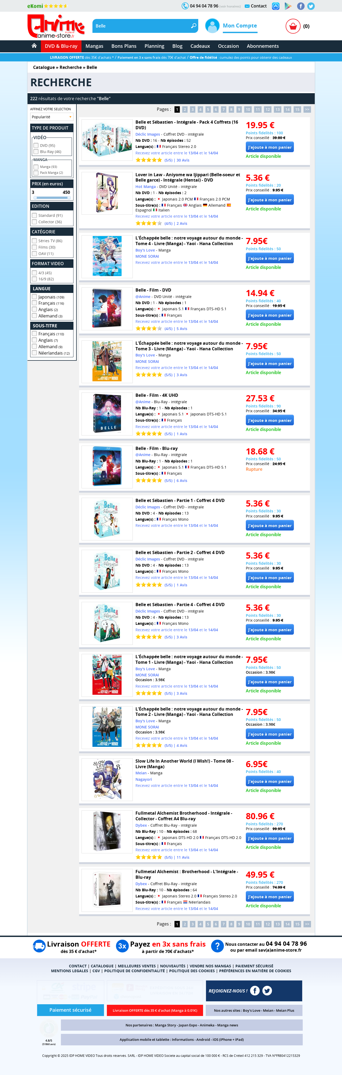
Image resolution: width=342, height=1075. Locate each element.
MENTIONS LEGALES (69, 970)
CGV (96, 970)
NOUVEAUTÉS (172, 965)
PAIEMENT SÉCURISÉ (254, 965)
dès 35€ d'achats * (82, 57)
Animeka (207, 1025)
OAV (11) (45, 253)
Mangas (94, 46)
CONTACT (78, 965)
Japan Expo (188, 1025)
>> (307, 109)
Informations (183, 1039)
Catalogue (44, 67)
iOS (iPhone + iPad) (228, 1039)
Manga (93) (48, 166)
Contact (259, 6)
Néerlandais (54, 353)
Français (51, 303)
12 (268, 109)
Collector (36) (50, 221)
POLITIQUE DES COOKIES (192, 970)
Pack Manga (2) (51, 172)
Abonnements (263, 46)
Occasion (228, 46)
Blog (177, 46)
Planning (154, 46)
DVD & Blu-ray (61, 46)
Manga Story (165, 1025)
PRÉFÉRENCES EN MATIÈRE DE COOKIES (255, 970)
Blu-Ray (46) (50, 151)
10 (248, 109)
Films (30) (46, 247)
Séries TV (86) (50, 240)
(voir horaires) (230, 6)
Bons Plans (124, 46)
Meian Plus (285, 1010)
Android (203, 1039)
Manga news (227, 1025)
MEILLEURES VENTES (137, 965)
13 (277, 109)
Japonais (51, 297)
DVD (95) (47, 145)
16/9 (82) (46, 278)
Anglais (48, 309)
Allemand (50, 316)
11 (258, 109)
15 (297, 109)
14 (287, 109)
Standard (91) (50, 215)
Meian (268, 1010)
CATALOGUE (102, 965)
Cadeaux (200, 46)
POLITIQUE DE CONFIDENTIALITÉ (134, 970)
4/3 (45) (45, 272)
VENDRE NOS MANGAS (210, 965)
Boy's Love (251, 1010)
